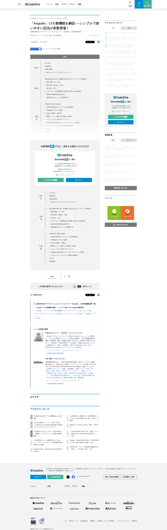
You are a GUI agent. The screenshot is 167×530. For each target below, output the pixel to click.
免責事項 (92, 521)
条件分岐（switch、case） (55, 85)
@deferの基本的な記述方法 (55, 94)
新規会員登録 (50, 180)
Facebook (78, 347)
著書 (58, 345)
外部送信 (134, 521)
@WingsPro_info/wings (53, 347)
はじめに (48, 63)
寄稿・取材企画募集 (111, 477)
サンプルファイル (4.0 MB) (51, 49)
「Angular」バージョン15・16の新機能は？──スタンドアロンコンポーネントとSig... (63, 310)
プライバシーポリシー (123, 521)
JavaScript (34, 42)
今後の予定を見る (120, 225)
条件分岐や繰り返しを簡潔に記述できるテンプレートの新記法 (66, 79)
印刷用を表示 (36, 295)
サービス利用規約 (109, 521)
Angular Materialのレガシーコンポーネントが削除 (67, 252)
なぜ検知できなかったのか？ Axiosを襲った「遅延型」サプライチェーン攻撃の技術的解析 (48, 434)
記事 (56, 4)
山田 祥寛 (55, 35)
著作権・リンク (73, 521)
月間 (128, 28)
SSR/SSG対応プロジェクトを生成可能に (60, 107)
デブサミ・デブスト (68, 4)
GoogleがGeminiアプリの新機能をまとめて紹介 (122, 33)
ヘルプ (65, 521)
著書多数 (81, 377)
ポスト (89, 42)
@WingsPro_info (80, 345)
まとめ (51, 258)
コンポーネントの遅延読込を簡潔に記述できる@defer (63, 91)
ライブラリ (43, 42)
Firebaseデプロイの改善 (54, 110)
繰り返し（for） (51, 88)
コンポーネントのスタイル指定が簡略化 (64, 255)
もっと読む (37, 318)
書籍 (79, 4)
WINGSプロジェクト (54, 336)
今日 (113, 28)
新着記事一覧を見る (120, 188)
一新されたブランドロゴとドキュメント (58, 72)
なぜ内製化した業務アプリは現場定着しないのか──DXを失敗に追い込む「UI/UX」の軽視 (84, 418)
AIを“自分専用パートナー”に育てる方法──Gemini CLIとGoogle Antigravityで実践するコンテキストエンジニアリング (48, 425)
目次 (80, 57)
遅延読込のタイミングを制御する (57, 97)
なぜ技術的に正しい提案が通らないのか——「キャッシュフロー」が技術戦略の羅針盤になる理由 (48, 442)
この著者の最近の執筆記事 (54, 353)
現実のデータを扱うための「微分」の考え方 (121, 69)
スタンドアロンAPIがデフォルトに (62, 249)
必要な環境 (48, 69)
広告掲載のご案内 (129, 477)
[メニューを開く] (19, 4)
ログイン (79, 180)
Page (36, 68)
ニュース (49, 4)
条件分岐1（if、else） (53, 82)
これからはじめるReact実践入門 (83, 375)
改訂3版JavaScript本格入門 (60, 375)
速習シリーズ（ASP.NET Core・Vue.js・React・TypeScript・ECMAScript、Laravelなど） (69, 373)
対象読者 (48, 66)
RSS (71, 345)
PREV (51, 276)
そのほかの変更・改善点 (53, 113)
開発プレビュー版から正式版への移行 (59, 116)
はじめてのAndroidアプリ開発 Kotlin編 (60, 377)
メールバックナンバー (65, 175)
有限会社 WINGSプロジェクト (78, 336)
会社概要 (99, 521)
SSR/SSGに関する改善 (52, 104)
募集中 (75, 343)
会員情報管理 (84, 521)
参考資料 (52, 261)
